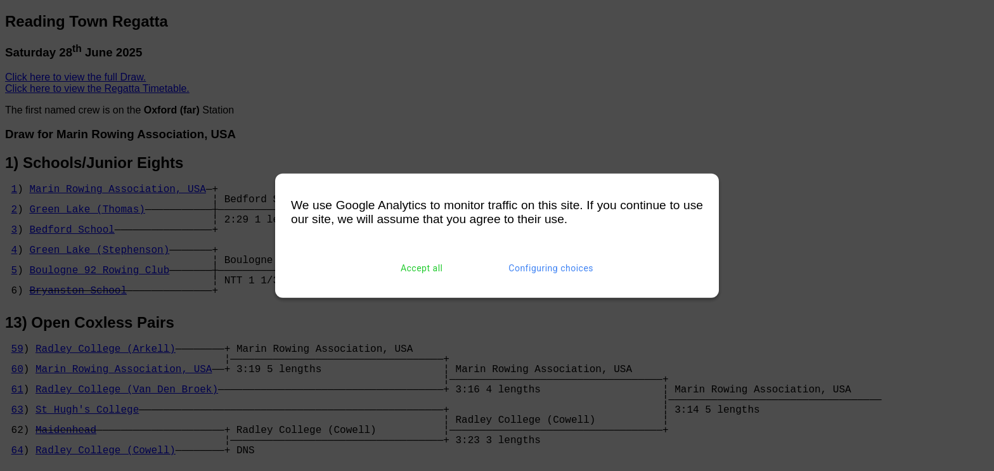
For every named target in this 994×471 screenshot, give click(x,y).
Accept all (422, 268)
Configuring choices (550, 268)
